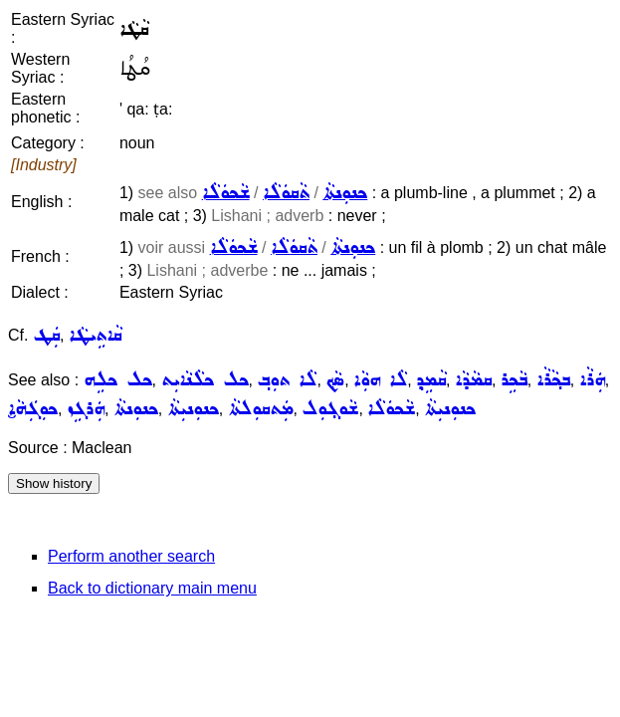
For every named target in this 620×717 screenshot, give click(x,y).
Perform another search (131, 556)
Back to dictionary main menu (152, 588)
